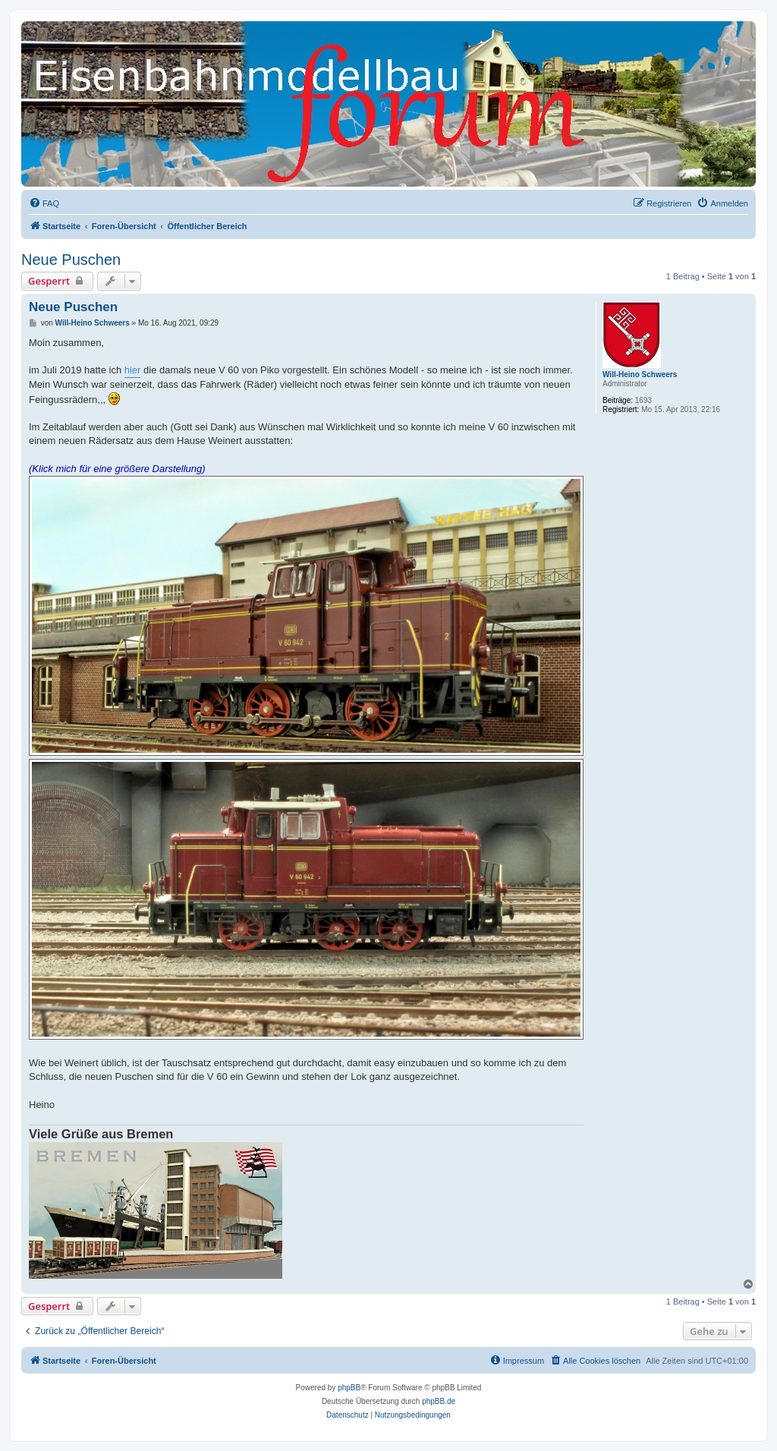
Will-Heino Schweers (639, 374)
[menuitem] (44, 203)
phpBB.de (438, 1401)
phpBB (349, 1387)
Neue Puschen (71, 259)
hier (132, 370)
